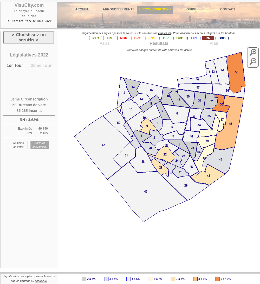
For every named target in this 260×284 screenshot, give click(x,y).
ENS (151, 38)
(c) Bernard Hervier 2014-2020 (28, 21)
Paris (104, 43)
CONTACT (227, 9)
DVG (137, 38)
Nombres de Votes (18, 145)
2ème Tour (41, 65)
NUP (123, 38)
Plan (213, 43)
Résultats (159, 43)
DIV (166, 38)
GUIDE (191, 9)
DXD (221, 38)
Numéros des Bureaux (39, 145)
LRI (194, 38)
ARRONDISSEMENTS (118, 9)
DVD (179, 38)
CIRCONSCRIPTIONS (155, 9)
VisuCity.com (29, 5)
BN (109, 38)
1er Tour (15, 65)
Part (95, 38)
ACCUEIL (82, 9)
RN (208, 38)
